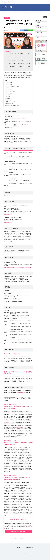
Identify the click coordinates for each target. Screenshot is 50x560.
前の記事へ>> (22, 538)
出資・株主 (8, 100)
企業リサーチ (38, 27)
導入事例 (37, 37)
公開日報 (37, 25)
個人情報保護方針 (29, 547)
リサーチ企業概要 (9, 82)
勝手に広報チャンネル (21, 392)
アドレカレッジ (39, 32)
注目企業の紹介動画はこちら (18, 531)
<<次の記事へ (14, 538)
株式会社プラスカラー (8, 521)
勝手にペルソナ (9, 103)
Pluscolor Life (38, 30)
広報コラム (38, 22)
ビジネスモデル (9, 93)
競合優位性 (8, 96)
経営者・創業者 (9, 84)
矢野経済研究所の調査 (18, 427)
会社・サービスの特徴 (10, 91)
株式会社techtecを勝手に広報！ (13, 105)
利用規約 (18, 547)
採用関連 (8, 98)
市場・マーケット (9, 89)
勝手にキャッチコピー (11, 101)
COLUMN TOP (39, 20)
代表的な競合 (8, 94)
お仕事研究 (38, 35)
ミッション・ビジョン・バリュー (13, 86)
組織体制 (7, 87)
